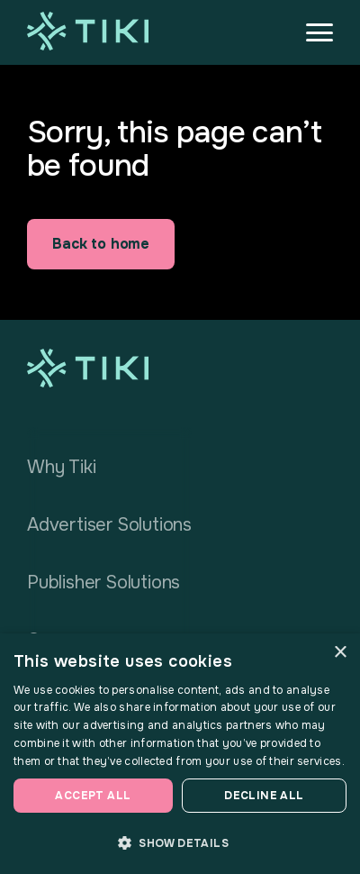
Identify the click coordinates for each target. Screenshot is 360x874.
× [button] (339, 653)
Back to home (100, 243)
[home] (87, 31)
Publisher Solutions (103, 582)
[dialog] (180, 753)
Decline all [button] (263, 795)
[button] (311, 32)
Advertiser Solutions (109, 525)
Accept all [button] (92, 795)
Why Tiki (61, 467)
